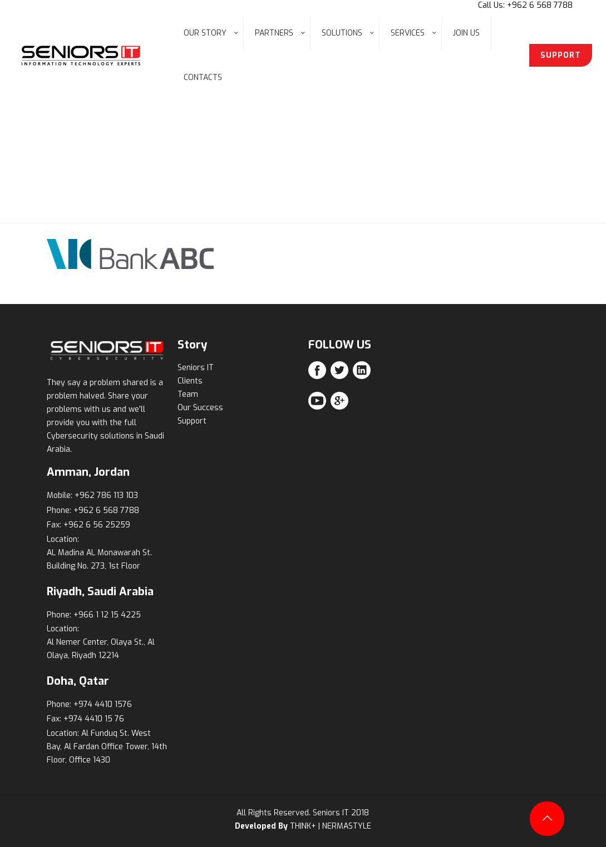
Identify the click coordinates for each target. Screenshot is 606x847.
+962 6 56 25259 (96, 525)
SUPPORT (560, 55)
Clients (190, 381)
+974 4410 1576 (102, 704)
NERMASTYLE (346, 826)
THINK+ (303, 826)
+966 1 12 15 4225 (107, 615)
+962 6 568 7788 (106, 510)
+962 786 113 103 (106, 495)
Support (192, 421)
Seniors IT (196, 367)
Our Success (200, 407)
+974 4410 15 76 (93, 719)
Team (188, 394)
